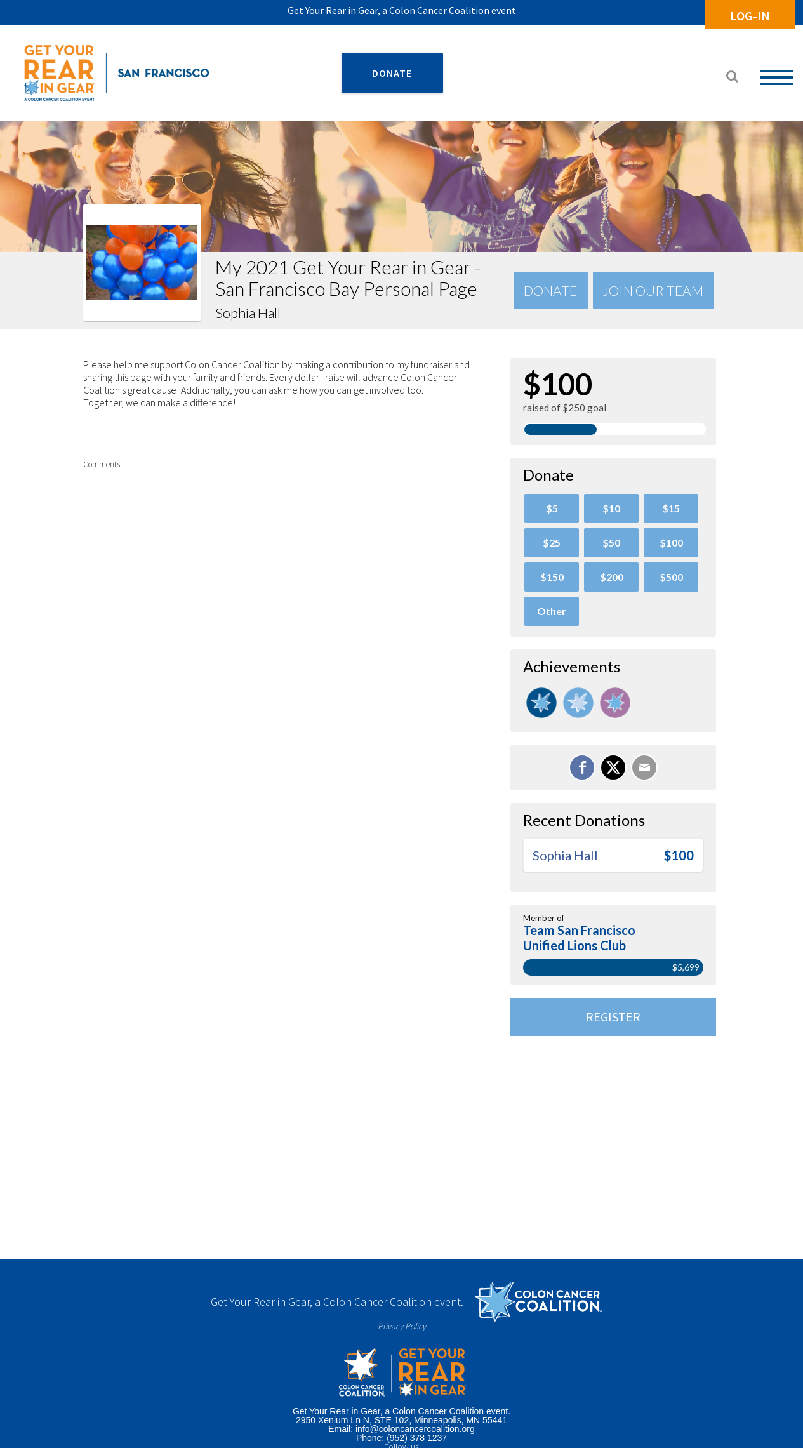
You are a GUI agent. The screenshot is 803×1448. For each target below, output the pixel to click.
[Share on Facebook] (582, 767)
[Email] (644, 767)
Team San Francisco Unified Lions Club (579, 937)
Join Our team (653, 290)
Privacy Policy (402, 1326)
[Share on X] (613, 767)
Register (613, 1017)
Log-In (750, 15)
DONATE (392, 73)
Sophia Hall (565, 855)
